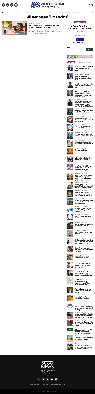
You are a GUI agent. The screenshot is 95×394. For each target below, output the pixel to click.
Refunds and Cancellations (58, 384)
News (32, 12)
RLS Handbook (76, 12)
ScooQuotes (48, 12)
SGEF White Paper (66, 12)
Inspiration (18, 12)
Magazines (56, 12)
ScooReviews (39, 12)
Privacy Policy (45, 384)
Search (68, 47)
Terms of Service (34, 384)
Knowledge (26, 12)
